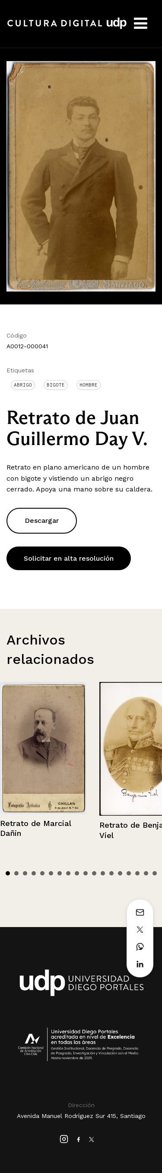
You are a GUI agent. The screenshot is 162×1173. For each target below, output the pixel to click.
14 (120, 873)
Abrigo (23, 385)
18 (154, 873)
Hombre (88, 385)
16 (137, 873)
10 (85, 873)
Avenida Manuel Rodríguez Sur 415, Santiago (81, 1115)
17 (146, 873)
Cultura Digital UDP (66, 28)
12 (103, 873)
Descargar (42, 520)
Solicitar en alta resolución (69, 558)
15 (129, 873)
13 (111, 873)
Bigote (56, 385)
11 (94, 873)
